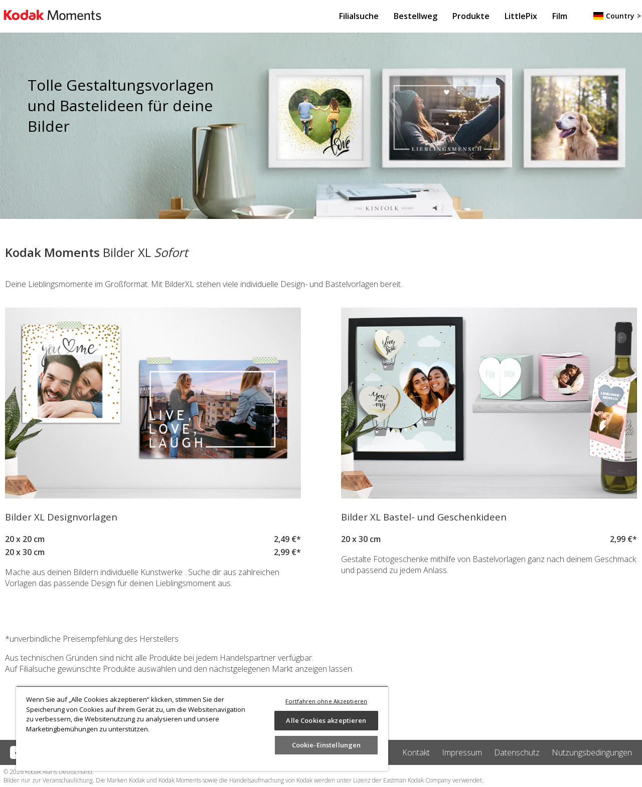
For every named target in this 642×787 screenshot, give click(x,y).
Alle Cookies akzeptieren (326, 720)
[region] (202, 728)
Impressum (462, 752)
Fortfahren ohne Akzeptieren (326, 701)
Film (559, 16)
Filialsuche (359, 16)
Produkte (471, 16)
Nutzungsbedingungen (592, 752)
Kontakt (416, 752)
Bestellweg (415, 16)
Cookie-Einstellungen (326, 744)
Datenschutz (517, 752)
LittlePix (521, 16)
